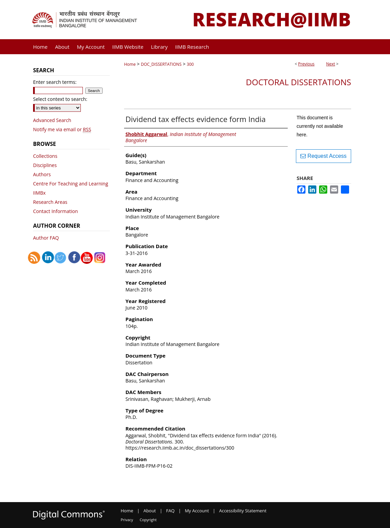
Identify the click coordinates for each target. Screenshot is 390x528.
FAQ (170, 511)
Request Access (323, 156)
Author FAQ (46, 238)
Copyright (148, 519)
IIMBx (39, 193)
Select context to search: (60, 99)
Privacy (127, 519)
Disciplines (45, 165)
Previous (306, 64)
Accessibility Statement (243, 511)
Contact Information (55, 211)
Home (130, 64)
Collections (45, 156)
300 (190, 64)
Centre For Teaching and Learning (70, 183)
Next (330, 64)
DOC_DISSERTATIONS (161, 64)
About (150, 511)
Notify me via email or (62, 129)
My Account (197, 511)
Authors (42, 174)
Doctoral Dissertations (298, 82)
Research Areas (50, 202)
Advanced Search (52, 120)
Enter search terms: (54, 82)
